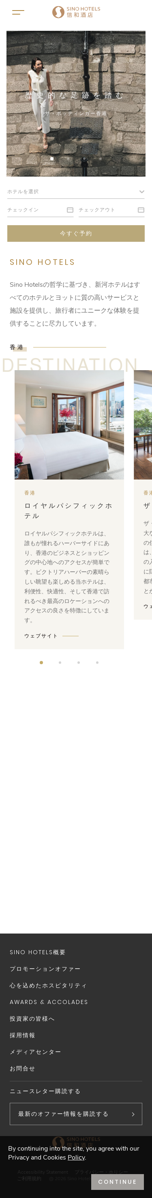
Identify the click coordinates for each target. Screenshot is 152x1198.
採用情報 (23, 1035)
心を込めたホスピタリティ (49, 985)
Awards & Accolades (49, 1002)
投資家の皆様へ (32, 1019)
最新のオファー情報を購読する (63, 1114)
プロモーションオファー (45, 969)
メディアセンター (36, 1052)
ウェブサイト (41, 635)
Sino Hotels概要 (38, 952)
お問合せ (23, 1068)
